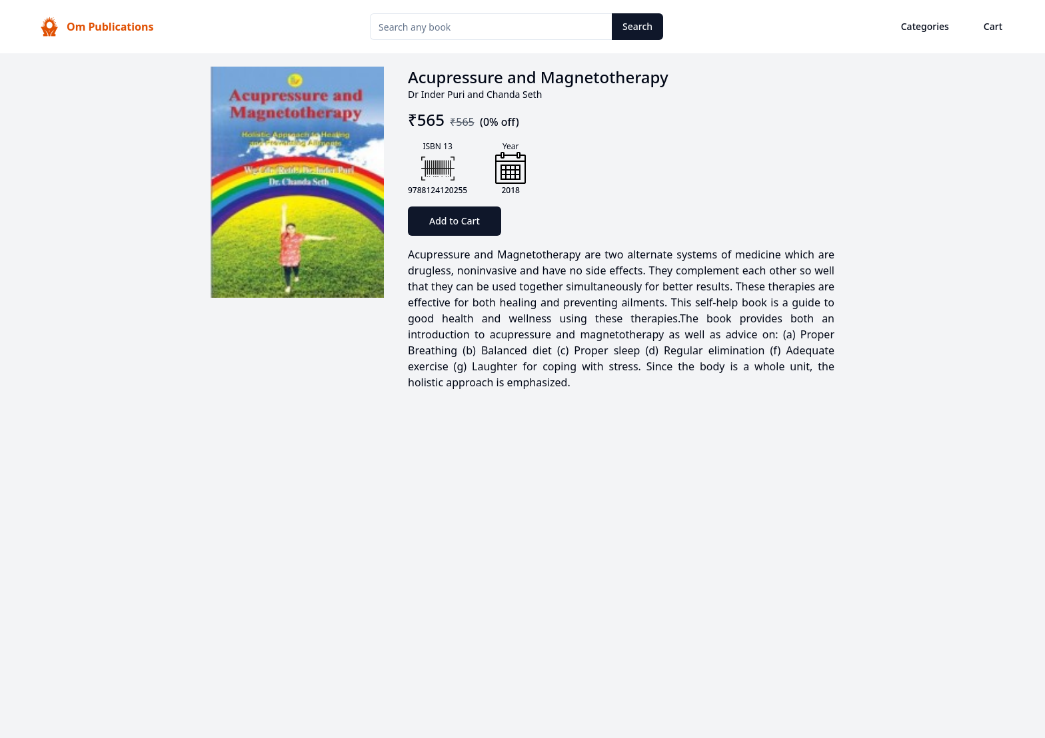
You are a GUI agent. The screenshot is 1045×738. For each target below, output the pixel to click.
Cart (993, 26)
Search (637, 26)
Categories (925, 26)
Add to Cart (454, 220)
